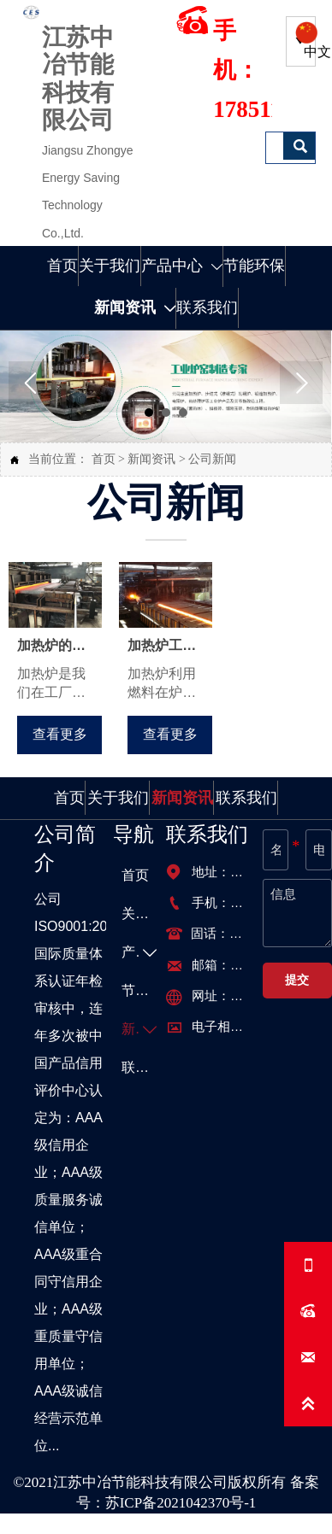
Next (301, 382)
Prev (30, 382)
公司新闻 (212, 459)
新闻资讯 (151, 459)
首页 (104, 459)
